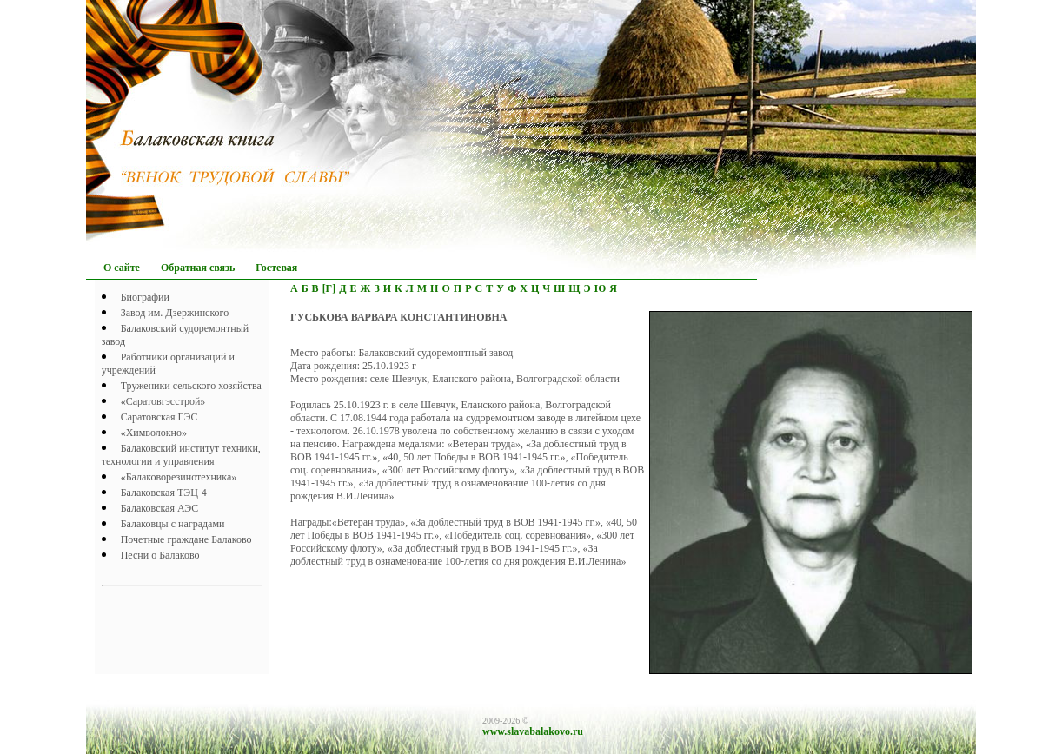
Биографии (145, 297)
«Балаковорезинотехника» (179, 477)
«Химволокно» (154, 433)
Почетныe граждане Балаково (186, 539)
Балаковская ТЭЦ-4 (164, 492)
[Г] (329, 288)
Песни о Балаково (160, 555)
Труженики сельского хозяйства (191, 386)
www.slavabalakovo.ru (532, 731)
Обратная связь (198, 267)
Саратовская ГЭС (159, 417)
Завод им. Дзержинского (175, 313)
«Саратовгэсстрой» (163, 401)
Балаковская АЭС (160, 508)
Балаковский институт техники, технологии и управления (181, 454)
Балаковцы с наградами (173, 524)
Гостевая (276, 267)
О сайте (121, 267)
